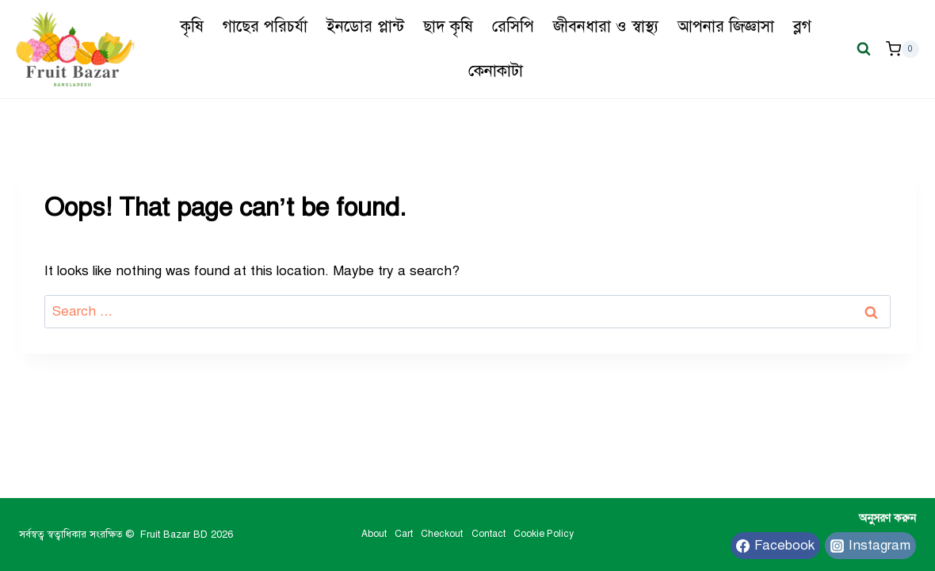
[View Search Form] (863, 49)
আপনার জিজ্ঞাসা (725, 26)
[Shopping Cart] (902, 49)
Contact (488, 533)
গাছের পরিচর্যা (265, 26)
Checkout (442, 533)
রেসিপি (513, 26)
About (374, 533)
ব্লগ (802, 26)
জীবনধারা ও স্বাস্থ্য (605, 26)
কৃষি (192, 26)
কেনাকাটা (495, 71)
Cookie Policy (543, 533)
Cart (404, 533)
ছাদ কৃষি (448, 26)
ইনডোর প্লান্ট (365, 26)
